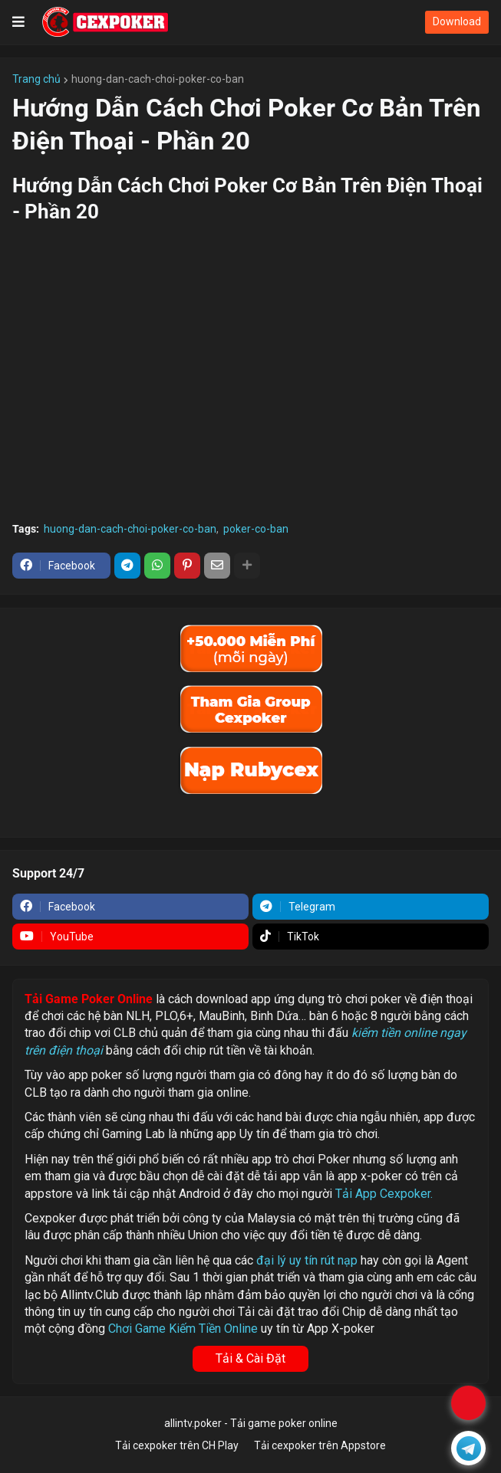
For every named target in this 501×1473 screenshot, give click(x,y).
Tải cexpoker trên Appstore (320, 1445)
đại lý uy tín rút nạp (307, 1260)
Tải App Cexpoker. (384, 1193)
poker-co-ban (255, 529)
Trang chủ (36, 79)
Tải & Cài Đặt (250, 1358)
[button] (18, 22)
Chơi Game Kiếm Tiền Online (183, 1328)
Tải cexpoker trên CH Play (177, 1445)
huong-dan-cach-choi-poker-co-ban (157, 79)
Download (457, 21)
